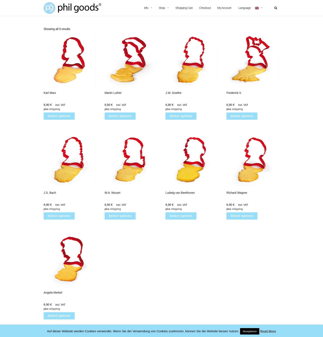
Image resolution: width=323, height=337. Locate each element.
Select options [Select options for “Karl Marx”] (59, 116)
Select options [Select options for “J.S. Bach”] (59, 215)
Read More (268, 331)
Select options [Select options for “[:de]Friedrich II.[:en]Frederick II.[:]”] (242, 116)
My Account (224, 8)
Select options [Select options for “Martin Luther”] (120, 116)
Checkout (205, 8)
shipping (54, 109)
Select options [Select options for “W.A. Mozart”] (120, 215)
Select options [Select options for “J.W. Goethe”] (181, 116)
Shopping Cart (184, 8)
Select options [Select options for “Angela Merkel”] (59, 315)
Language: (248, 8)
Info (146, 8)
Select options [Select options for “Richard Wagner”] (242, 215)
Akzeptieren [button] (250, 331)
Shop (162, 8)
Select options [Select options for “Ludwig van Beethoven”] (181, 215)
